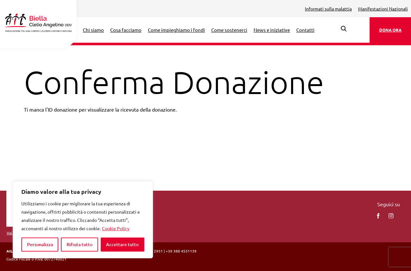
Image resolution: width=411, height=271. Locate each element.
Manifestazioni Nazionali (383, 8)
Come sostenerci (229, 30)
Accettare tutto (122, 244)
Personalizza (40, 244)
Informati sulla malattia (328, 8)
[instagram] (391, 216)
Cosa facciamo (125, 30)
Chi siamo (93, 30)
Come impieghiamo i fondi (176, 30)
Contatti (305, 30)
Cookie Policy (115, 228)
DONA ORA (390, 30)
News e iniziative (272, 30)
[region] (83, 219)
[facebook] (378, 216)
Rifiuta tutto (79, 244)
